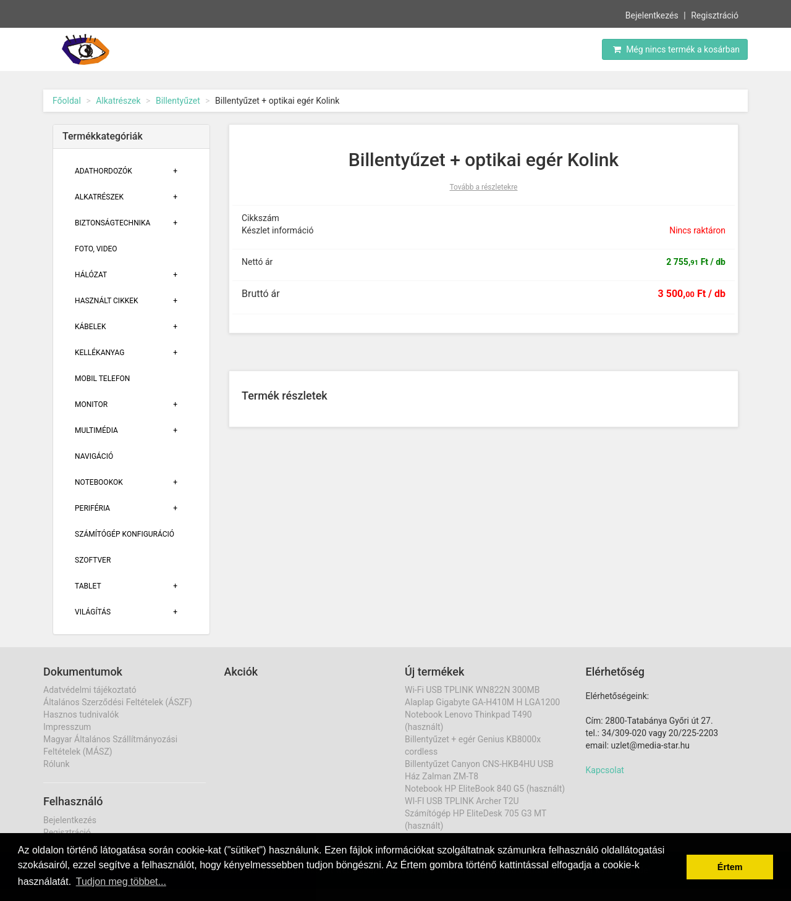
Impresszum (67, 727)
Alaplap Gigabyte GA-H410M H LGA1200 (482, 702)
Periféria (92, 508)
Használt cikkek (106, 300)
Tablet (88, 586)
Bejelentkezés (652, 15)
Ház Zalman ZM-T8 (441, 776)
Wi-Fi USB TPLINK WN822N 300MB (472, 690)
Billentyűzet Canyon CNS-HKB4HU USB (479, 764)
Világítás (93, 612)
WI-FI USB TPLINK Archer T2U (462, 801)
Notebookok (99, 482)
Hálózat (91, 274)
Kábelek (90, 326)
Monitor (91, 404)
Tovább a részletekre (484, 187)
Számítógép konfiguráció (124, 534)
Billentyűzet (178, 101)
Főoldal (67, 101)
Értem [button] (730, 867)
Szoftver (93, 560)
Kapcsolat (605, 770)
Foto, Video (96, 249)
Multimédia (96, 430)
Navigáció (94, 456)
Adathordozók (103, 171)
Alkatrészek (118, 101)
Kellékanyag (99, 352)
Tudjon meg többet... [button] (121, 881)
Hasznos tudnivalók (81, 714)
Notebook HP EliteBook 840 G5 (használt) (485, 789)
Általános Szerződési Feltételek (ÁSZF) (117, 702)
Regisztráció (714, 15)
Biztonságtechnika (112, 223)
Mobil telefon (102, 378)
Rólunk (56, 764)
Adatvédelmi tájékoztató (90, 690)
